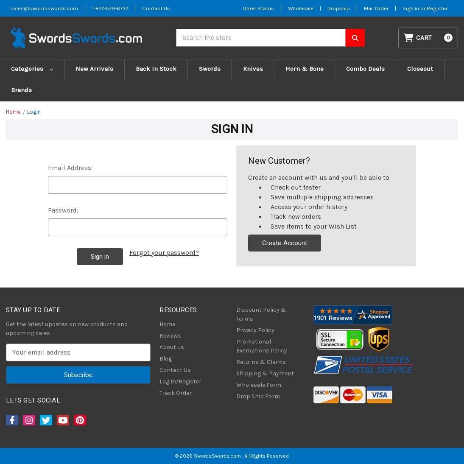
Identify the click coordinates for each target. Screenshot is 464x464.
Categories (32, 69)
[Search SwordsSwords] (355, 38)
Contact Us (175, 370)
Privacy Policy (255, 330)
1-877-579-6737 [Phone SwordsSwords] (110, 8)
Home (167, 324)
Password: (63, 210)
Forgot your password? (164, 253)
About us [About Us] (171, 347)
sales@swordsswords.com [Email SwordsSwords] (44, 8)
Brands (21, 90)
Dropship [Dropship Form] (338, 8)
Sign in (411, 8)
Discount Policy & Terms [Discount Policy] (261, 314)
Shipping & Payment (265, 373)
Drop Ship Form (258, 396)
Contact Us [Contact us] (156, 8)
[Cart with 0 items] (428, 38)
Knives (253, 69)
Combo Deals (365, 69)
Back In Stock (156, 69)
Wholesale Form (258, 385)
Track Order (175, 393)
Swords (210, 69)
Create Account (284, 243)
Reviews (170, 335)
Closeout (420, 69)
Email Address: (70, 168)
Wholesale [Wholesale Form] (300, 8)
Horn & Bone (304, 69)
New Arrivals (94, 69)
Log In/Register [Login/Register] (180, 381)
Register (437, 8)
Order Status (258, 8)
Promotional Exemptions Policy (261, 346)
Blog (165, 358)
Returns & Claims (261, 362)
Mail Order (376, 8)
